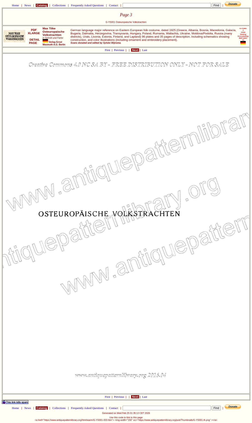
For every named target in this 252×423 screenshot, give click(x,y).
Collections (59, 5)
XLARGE (34, 33)
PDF (33, 30)
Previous (119, 50)
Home (15, 5)
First (108, 50)
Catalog (42, 5)
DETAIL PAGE (34, 41)
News (28, 5)
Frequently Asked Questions (87, 5)
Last (144, 50)
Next (135, 50)
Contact (113, 5)
